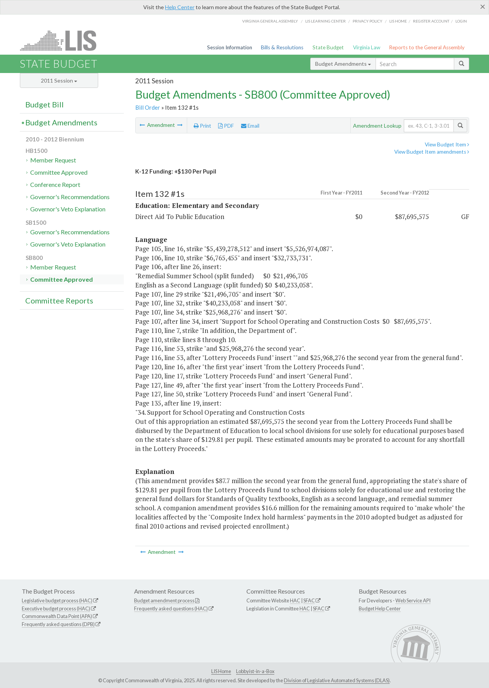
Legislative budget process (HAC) (57, 600)
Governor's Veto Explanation (67, 209)
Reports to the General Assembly (427, 47)
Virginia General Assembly (270, 21)
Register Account (431, 21)
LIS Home (221, 671)
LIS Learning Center (325, 21)
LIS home (398, 21)
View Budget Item (447, 144)
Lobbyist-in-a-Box (255, 671)
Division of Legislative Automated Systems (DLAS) (337, 680)
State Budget (328, 47)
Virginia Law (366, 47)
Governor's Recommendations (70, 196)
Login (461, 21)
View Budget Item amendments (431, 152)
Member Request (53, 160)
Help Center (179, 7)
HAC (295, 600)
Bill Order (147, 107)
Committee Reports (59, 300)
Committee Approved (58, 172)
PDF (226, 126)
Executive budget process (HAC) (56, 608)
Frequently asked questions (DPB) (58, 624)
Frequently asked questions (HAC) (171, 608)
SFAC (309, 600)
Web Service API (413, 600)
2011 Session (59, 80)
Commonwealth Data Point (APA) (57, 616)
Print (202, 126)
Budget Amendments (343, 63)
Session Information (229, 47)
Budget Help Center (380, 608)
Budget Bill (44, 104)
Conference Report (55, 184)
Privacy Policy (367, 21)
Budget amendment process (164, 600)
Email (250, 126)
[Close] (483, 6)
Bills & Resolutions (282, 47)
